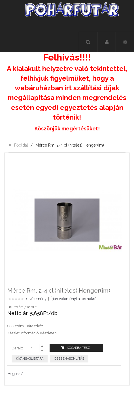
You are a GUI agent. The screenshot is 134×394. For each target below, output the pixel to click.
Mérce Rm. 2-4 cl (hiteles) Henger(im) (69, 145)
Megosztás (16, 374)
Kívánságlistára (29, 358)
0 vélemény (36, 299)
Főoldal (21, 145)
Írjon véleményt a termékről (74, 299)
